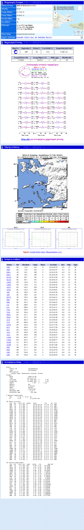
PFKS (8, 315)
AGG (8, 332)
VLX (8, 322)
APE (8, 292)
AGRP (9, 342)
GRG (8, 352)
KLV (8, 327)
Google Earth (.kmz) (37, 252)
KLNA (9, 277)
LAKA (9, 337)
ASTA (9, 287)
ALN (8, 320)
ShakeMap (41, 37)
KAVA (9, 325)
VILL (8, 310)
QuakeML (20, 37)
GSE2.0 (26, 37)
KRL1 (9, 272)
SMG (8, 267)
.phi (35, 37)
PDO (8, 347)
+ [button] (55, 13)
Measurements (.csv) (54, 252)
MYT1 (9, 297)
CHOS (9, 282)
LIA (8, 305)
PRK (8, 300)
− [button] (55, 16)
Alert (32, 37)
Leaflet (74, 35)
